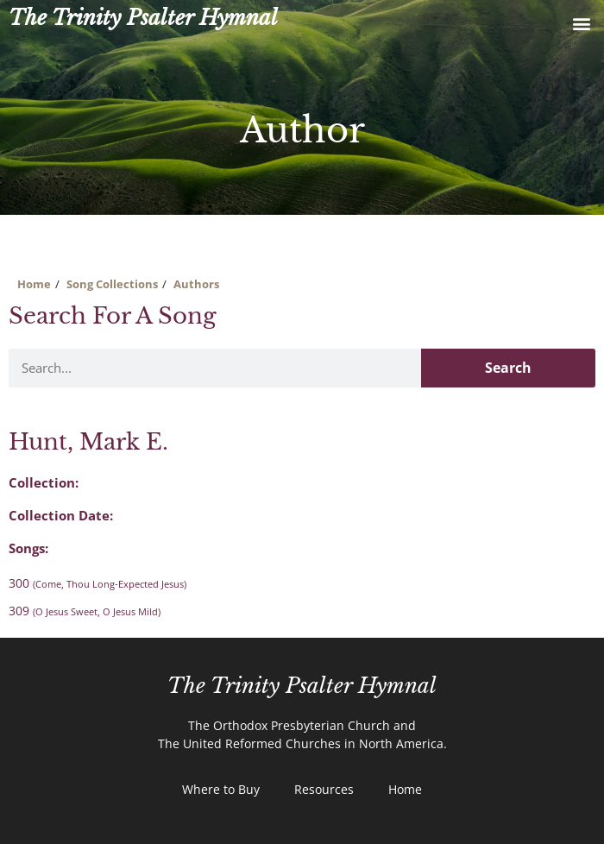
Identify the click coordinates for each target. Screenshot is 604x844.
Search (508, 367)
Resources (324, 789)
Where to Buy (221, 789)
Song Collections (112, 284)
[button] (581, 23)
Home (34, 284)
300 (97, 583)
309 (84, 610)
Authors (196, 284)
